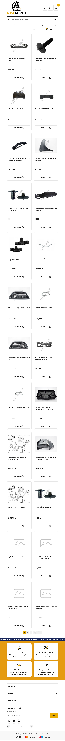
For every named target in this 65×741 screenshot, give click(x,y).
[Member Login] (50, 8)
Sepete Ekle (19, 78)
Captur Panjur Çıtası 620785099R (45, 258)
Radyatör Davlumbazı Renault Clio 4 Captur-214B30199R (19, 159)
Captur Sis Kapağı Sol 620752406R (19, 308)
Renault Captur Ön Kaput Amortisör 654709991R (43, 558)
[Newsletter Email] (32, 715)
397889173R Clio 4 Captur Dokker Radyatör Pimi (18, 209)
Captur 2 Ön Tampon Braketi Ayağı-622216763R (17, 259)
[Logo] (17, 8)
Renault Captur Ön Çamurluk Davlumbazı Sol (17, 458)
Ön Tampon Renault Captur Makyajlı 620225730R (43, 358)
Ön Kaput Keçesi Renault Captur (45, 108)
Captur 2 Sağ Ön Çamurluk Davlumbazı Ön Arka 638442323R (18, 508)
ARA (55, 19)
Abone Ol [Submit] (54, 715)
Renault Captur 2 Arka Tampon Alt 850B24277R (46, 209)
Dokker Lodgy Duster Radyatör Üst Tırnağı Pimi (46, 59)
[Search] (32, 19)
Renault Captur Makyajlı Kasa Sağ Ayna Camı (46, 608)
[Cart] (55, 8)
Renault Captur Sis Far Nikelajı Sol (18, 407)
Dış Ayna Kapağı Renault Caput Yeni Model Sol (18, 608)
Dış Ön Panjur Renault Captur (17, 557)
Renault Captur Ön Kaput (16, 108)
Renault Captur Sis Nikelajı (43, 308)
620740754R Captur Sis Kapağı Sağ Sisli (19, 358)
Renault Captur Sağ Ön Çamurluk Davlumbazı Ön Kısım (45, 458)
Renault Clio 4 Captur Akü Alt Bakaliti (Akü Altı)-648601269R (44, 408)
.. (37, 633)
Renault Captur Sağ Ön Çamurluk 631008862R (45, 159)
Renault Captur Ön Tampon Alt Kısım (18, 59)
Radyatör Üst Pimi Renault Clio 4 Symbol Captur (45, 508)
